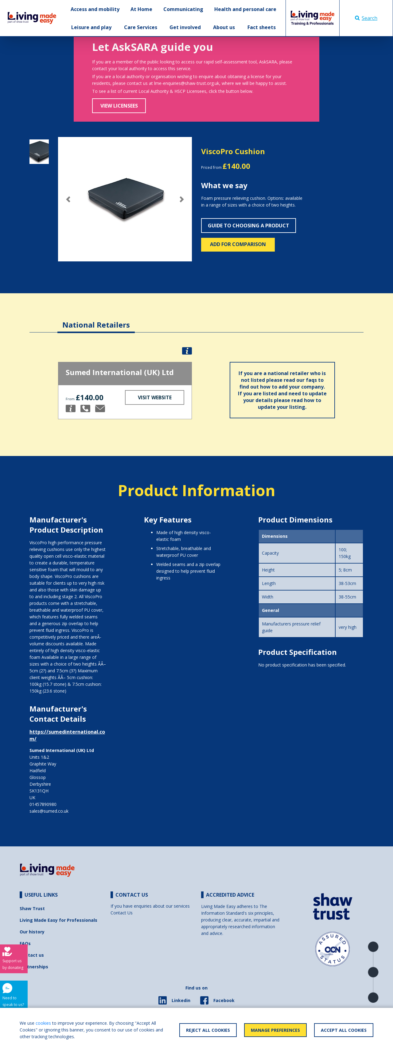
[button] (68, 199)
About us (224, 27)
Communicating (183, 9)
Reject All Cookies (208, 1030)
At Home (141, 9)
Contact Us (122, 913)
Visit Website (155, 397)
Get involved (185, 27)
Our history (32, 932)
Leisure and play (91, 27)
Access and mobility (95, 9)
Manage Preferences (275, 1030)
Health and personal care (245, 9)
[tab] (96, 320)
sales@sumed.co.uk (48, 811)
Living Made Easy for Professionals (58, 920)
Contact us (32, 955)
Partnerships (34, 967)
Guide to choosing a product (248, 225)
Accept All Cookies (344, 1030)
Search (366, 18)
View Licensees (119, 105)
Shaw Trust (32, 908)
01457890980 (42, 804)
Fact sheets (261, 27)
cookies (43, 1023)
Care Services (140, 27)
